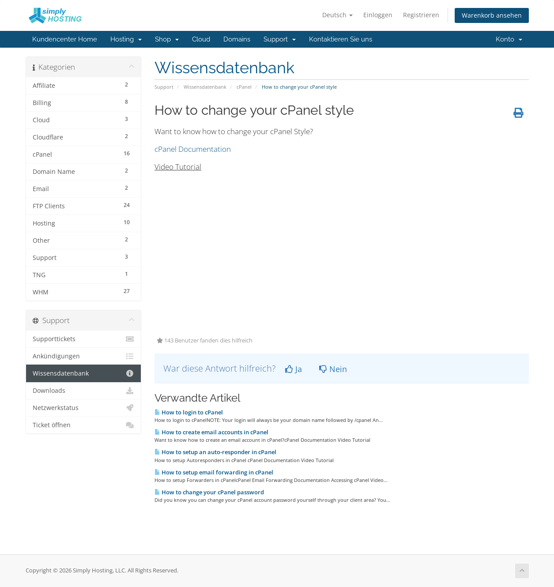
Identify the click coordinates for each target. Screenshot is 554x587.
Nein (333, 369)
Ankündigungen (84, 356)
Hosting (126, 39)
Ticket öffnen (84, 425)
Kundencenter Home (64, 39)
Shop (167, 39)
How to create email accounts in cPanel (211, 432)
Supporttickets (84, 339)
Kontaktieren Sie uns (340, 39)
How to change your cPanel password (209, 492)
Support (280, 39)
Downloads (84, 390)
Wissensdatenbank (205, 86)
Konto (509, 39)
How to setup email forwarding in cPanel (214, 472)
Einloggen (377, 15)
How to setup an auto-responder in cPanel (215, 452)
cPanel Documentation (193, 149)
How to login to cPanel (189, 412)
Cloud (201, 39)
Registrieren (421, 15)
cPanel (244, 86)
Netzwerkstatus (84, 408)
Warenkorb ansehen (492, 15)
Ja (293, 369)
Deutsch (337, 15)
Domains (236, 39)
